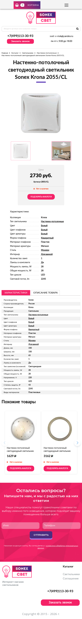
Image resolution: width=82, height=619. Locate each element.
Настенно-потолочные (47, 53)
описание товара (45, 292)
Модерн (45, 250)
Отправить (41, 534)
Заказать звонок (20, 41)
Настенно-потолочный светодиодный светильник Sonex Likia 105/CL (20, 451)
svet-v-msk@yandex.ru (61, 36)
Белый (44, 226)
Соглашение (71, 578)
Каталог (14, 53)
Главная (5, 53)
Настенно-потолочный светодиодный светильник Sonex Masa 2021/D (57, 451)
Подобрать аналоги (41, 197)
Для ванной (47, 254)
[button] (77, 443)
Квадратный (47, 238)
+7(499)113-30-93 (20, 36)
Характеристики (15, 292)
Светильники (27, 53)
